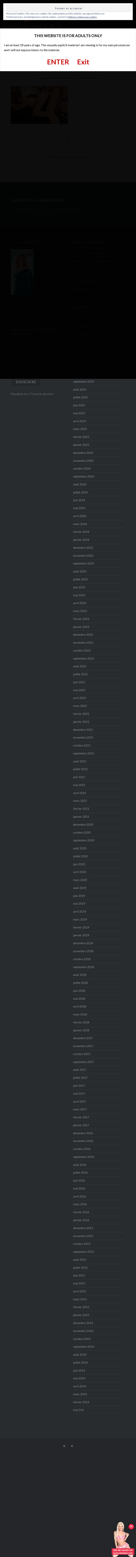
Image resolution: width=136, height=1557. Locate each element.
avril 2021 (79, 793)
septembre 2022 (83, 658)
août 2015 (79, 1259)
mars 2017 (80, 1109)
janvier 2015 (81, 1315)
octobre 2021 (82, 745)
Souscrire (26, 382)
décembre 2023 (83, 547)
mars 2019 (80, 919)
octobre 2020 (82, 832)
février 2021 (81, 808)
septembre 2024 (83, 476)
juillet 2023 (80, 579)
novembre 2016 (83, 1141)
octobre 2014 (82, 1338)
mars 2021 (80, 800)
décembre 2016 (83, 1133)
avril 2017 (79, 1101)
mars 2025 (80, 429)
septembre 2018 (83, 967)
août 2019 (79, 887)
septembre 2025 (83, 381)
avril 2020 (79, 872)
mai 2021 (79, 785)
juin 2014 (79, 1370)
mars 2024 (80, 524)
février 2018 (81, 1022)
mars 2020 (80, 880)
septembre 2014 (83, 1346)
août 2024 (79, 484)
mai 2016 (79, 1188)
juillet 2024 (80, 492)
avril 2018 (79, 1006)
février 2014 (81, 1402)
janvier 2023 (81, 626)
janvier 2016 (81, 1220)
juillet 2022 (80, 674)
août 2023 (79, 571)
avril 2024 (79, 516)
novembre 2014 (83, 1331)
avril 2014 (79, 1386)
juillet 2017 (80, 1077)
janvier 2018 (81, 1030)
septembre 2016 (83, 1156)
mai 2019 (79, 903)
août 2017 (79, 1069)
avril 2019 (79, 911)
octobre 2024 (82, 468)
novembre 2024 (83, 460)
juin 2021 (79, 777)
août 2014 (79, 1354)
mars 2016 (80, 1204)
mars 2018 (80, 1014)
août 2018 (79, 974)
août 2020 (79, 848)
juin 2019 (79, 895)
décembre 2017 (83, 1038)
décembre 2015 (83, 1228)
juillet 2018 (80, 982)
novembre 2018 (83, 951)
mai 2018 (79, 998)
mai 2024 (79, 508)
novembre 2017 (83, 1046)
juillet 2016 (80, 1172)
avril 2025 (79, 421)
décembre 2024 (83, 452)
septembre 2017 (83, 1062)
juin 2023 (79, 587)
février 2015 (81, 1307)
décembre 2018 (83, 943)
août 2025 (79, 389)
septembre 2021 (83, 753)
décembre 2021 (83, 729)
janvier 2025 (81, 444)
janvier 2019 (81, 935)
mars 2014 (80, 1394)
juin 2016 (79, 1180)
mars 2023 (80, 611)
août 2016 (79, 1164)
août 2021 (79, 761)
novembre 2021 (83, 737)
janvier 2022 (81, 721)
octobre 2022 (82, 650)
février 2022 (81, 713)
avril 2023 (79, 603)
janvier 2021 (81, 816)
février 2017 (81, 1117)
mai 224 (78, 1410)
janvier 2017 (81, 1125)
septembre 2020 (83, 840)
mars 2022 (80, 705)
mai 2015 (79, 1283)
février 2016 (81, 1212)
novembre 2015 (83, 1236)
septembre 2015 (83, 1251)
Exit (83, 62)
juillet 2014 (80, 1362)
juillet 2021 (80, 769)
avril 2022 (79, 698)
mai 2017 (79, 1093)
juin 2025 (79, 405)
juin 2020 (79, 864)
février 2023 (81, 619)
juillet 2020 (80, 856)
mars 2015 (80, 1299)
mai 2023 (79, 595)
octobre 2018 (82, 959)
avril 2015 (79, 1291)
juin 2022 (79, 682)
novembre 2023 (83, 555)
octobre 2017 (82, 1054)
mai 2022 (79, 690)
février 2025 (81, 436)
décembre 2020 (83, 824)
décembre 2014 (83, 1323)
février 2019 (81, 927)
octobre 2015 (82, 1243)
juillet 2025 (80, 397)
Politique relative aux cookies (82, 17)
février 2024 (81, 531)
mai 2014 (79, 1378)
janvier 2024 (81, 539)
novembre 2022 (83, 642)
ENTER (58, 62)
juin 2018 (79, 990)
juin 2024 (79, 500)
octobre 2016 (82, 1149)
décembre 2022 (83, 634)
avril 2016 (79, 1196)
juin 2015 (79, 1275)
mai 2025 (79, 413)
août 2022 (79, 666)
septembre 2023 (83, 563)
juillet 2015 (80, 1267)
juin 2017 (79, 1085)
